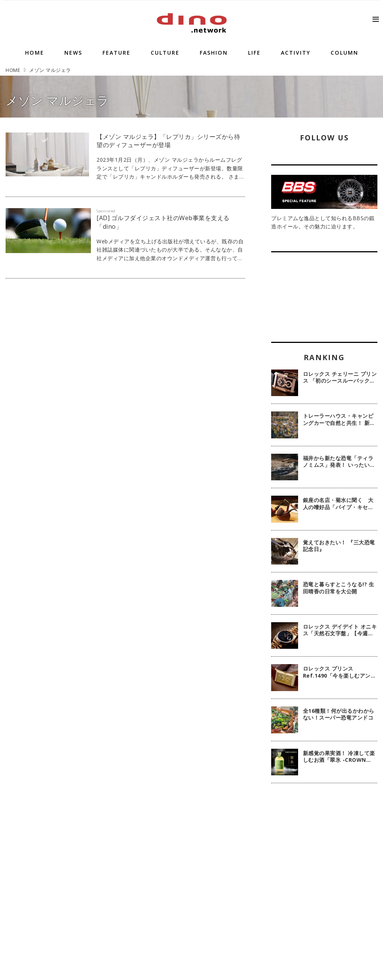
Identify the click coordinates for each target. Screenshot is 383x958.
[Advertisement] (324, 845)
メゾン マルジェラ (57, 100)
